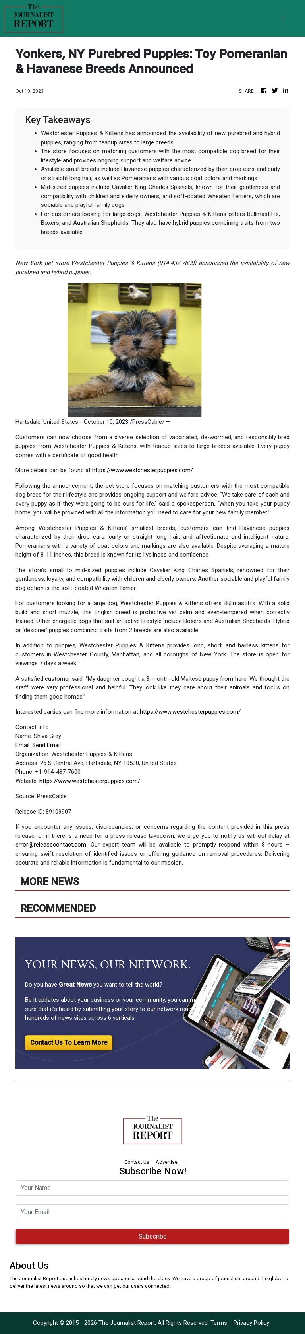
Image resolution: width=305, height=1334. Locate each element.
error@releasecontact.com (50, 844)
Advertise (167, 1162)
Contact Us (136, 1162)
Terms (218, 1322)
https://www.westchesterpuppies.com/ (142, 470)
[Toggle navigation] (283, 18)
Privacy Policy (251, 1322)
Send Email (46, 745)
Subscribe (153, 1236)
